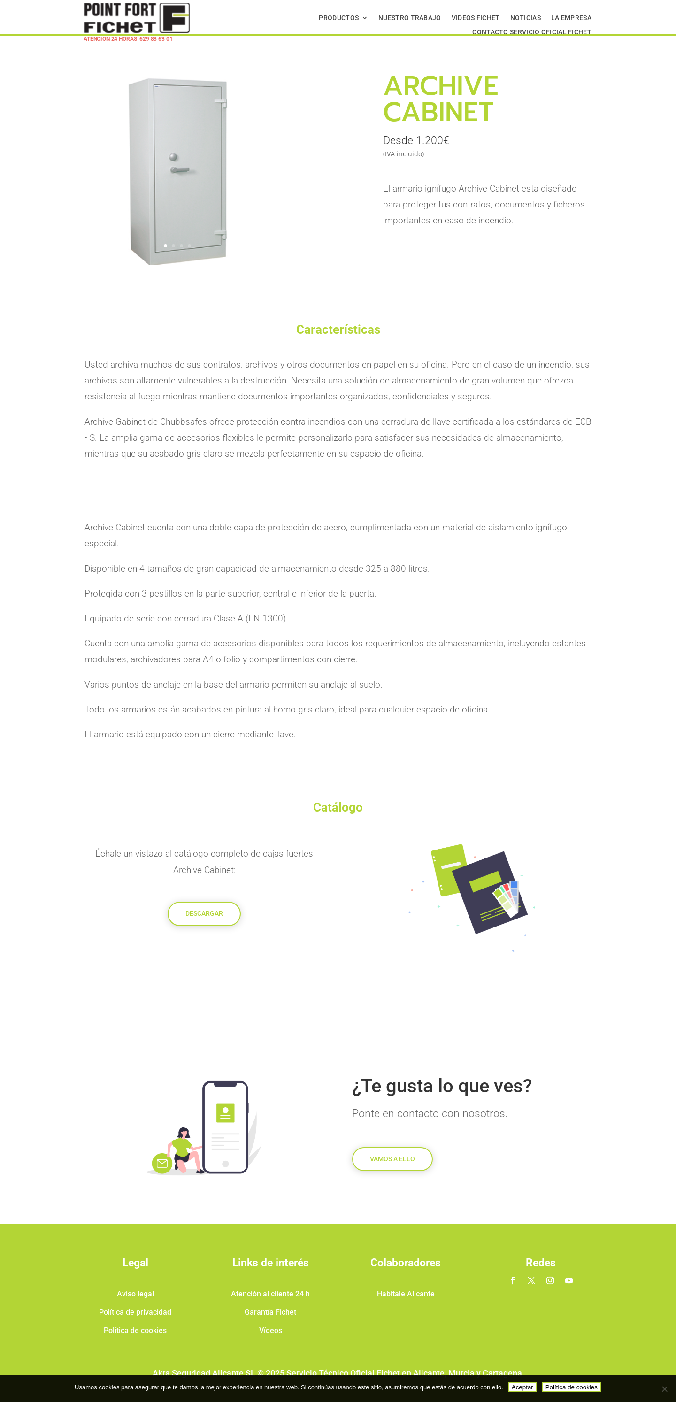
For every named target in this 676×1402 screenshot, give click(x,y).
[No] (664, 1389)
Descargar (204, 913)
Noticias (525, 18)
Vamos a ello (392, 1159)
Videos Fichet (476, 18)
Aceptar (522, 1387)
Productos (339, 18)
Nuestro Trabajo (409, 18)
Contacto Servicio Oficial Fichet (532, 32)
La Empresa (571, 18)
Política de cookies (571, 1387)
